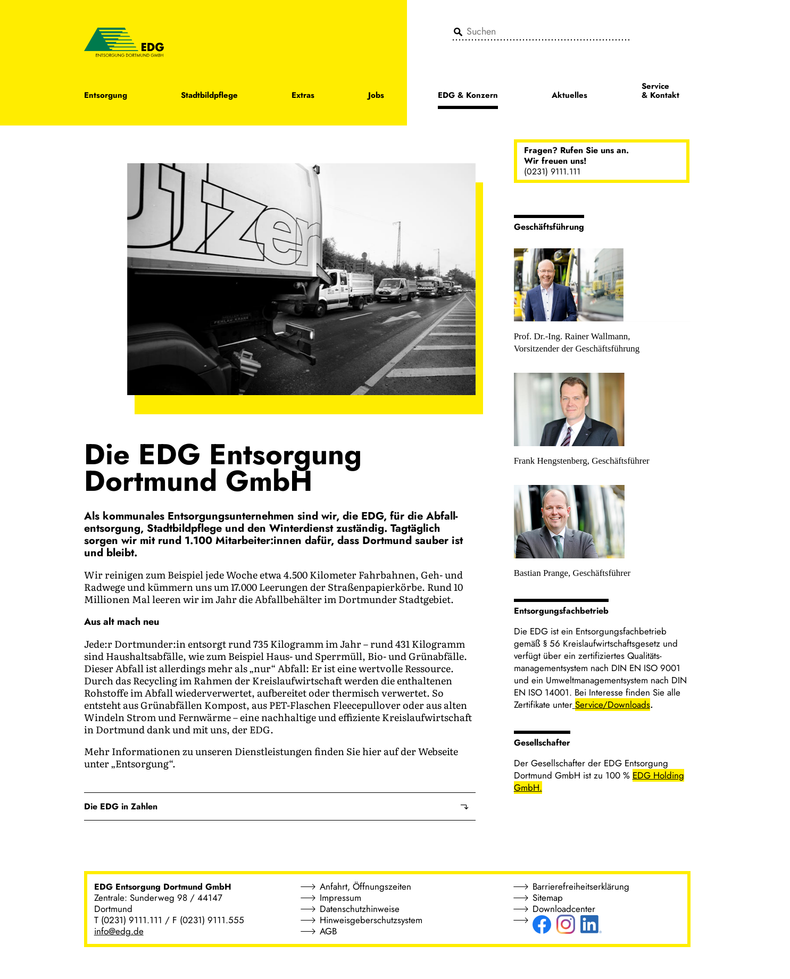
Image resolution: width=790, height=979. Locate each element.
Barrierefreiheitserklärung (581, 886)
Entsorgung (105, 96)
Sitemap (548, 897)
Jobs (376, 96)
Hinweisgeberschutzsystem (371, 920)
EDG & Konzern (468, 96)
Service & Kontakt (660, 91)
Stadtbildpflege (209, 96)
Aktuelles (569, 96)
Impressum (340, 897)
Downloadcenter (564, 908)
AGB (328, 931)
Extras (303, 96)
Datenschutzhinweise (360, 908)
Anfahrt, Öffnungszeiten (365, 886)
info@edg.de (119, 931)
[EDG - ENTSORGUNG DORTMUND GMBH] (124, 41)
